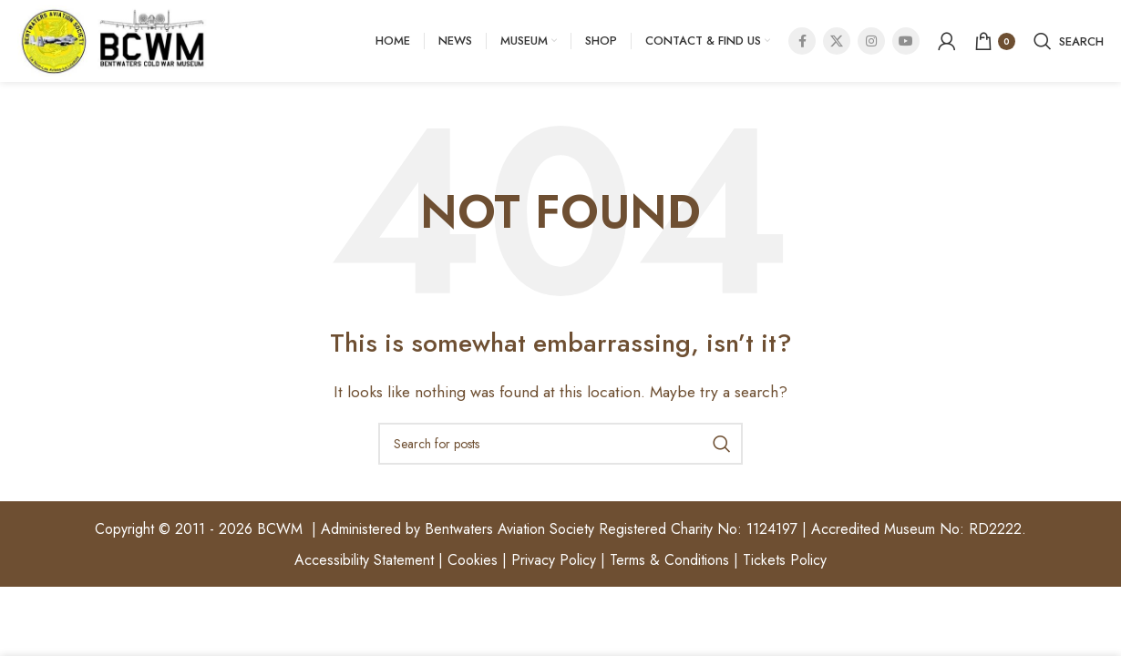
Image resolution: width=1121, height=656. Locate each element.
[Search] (1068, 41)
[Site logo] (113, 39)
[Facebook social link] (802, 41)
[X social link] (836, 41)
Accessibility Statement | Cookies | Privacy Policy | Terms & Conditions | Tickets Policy (560, 559)
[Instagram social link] (871, 41)
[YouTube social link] (906, 41)
